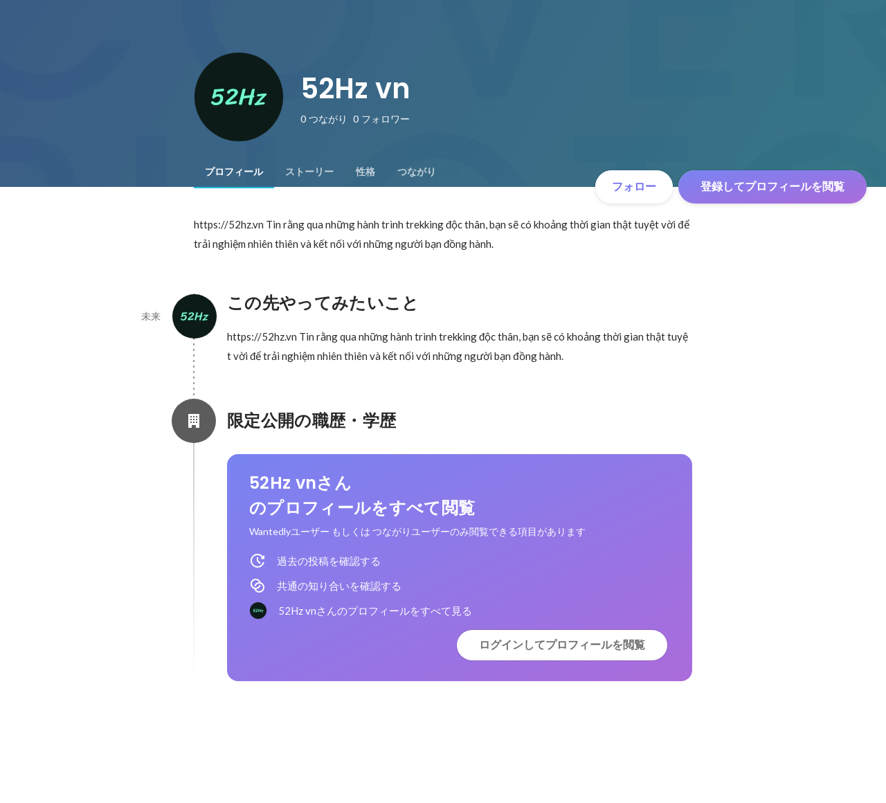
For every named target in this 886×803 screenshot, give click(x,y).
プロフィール (234, 172)
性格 (365, 172)
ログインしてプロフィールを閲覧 (562, 645)
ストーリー (309, 172)
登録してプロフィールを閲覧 (772, 187)
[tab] (234, 171)
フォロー (634, 187)
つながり (416, 172)
